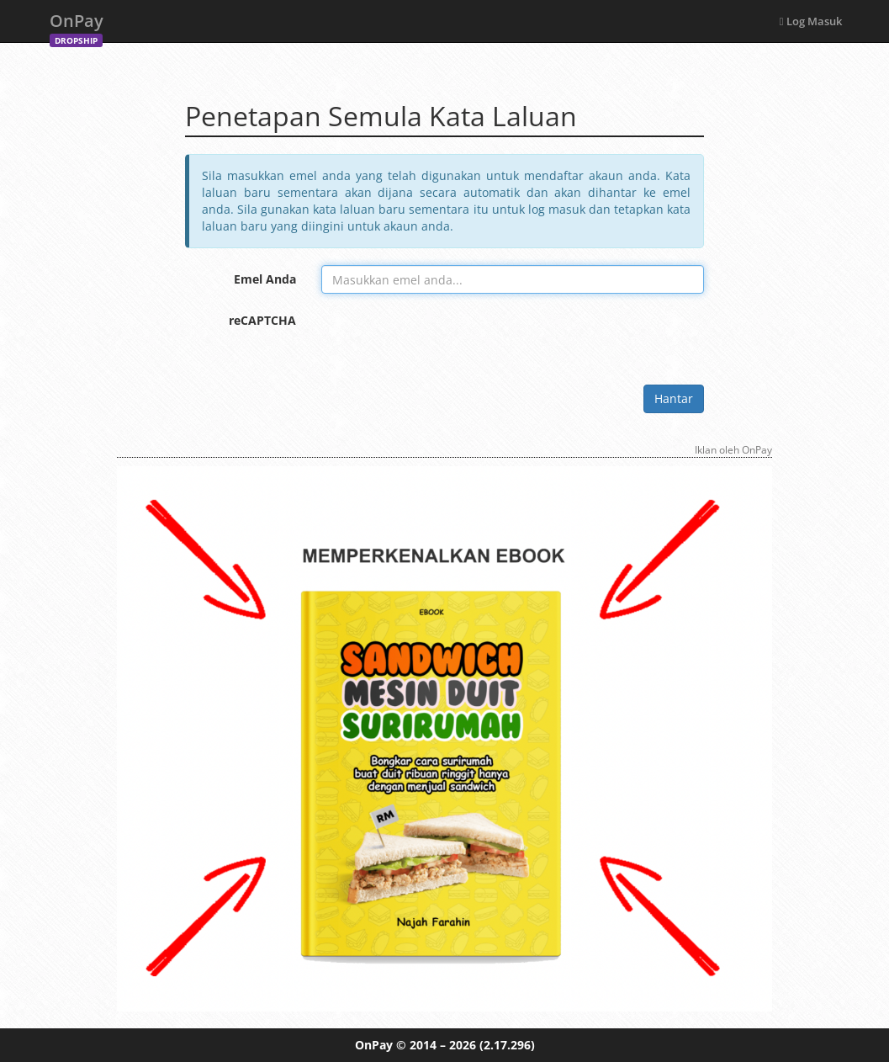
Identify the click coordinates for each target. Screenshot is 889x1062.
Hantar (673, 398)
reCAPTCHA (262, 320)
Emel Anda (265, 279)
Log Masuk (811, 21)
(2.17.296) (507, 1045)
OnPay (76, 25)
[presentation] (449, 339)
